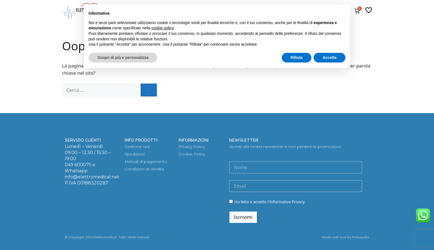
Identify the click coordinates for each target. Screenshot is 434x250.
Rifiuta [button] (297, 57)
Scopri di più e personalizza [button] (122, 57)
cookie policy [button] (162, 28)
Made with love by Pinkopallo (345, 237)
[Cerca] (149, 90)
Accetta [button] (329, 57)
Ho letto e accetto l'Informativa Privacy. (267, 201)
